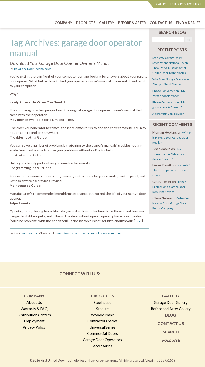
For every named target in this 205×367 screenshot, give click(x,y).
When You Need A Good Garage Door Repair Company (171, 203)
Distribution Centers (34, 315)
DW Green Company (104, 360)
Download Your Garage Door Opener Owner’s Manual (60, 63)
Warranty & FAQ (34, 308)
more (138, 221)
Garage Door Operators (102, 339)
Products (102, 295)
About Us (34, 302)
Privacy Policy (34, 327)
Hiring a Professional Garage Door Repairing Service (169, 187)
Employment (34, 321)
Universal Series (102, 327)
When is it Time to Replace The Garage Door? (171, 170)
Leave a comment (109, 233)
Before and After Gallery (171, 308)
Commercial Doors (102, 333)
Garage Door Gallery (171, 302)
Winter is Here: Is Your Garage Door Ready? (171, 137)
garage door (29, 233)
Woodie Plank (102, 315)
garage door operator (84, 233)
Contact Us (171, 323)
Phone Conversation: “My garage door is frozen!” (168, 154)
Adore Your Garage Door (168, 113)
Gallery (171, 295)
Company (34, 295)
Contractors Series (102, 321)
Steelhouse (102, 302)
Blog (170, 315)
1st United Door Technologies (32, 69)
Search (171, 331)
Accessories (102, 346)
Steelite (102, 308)
